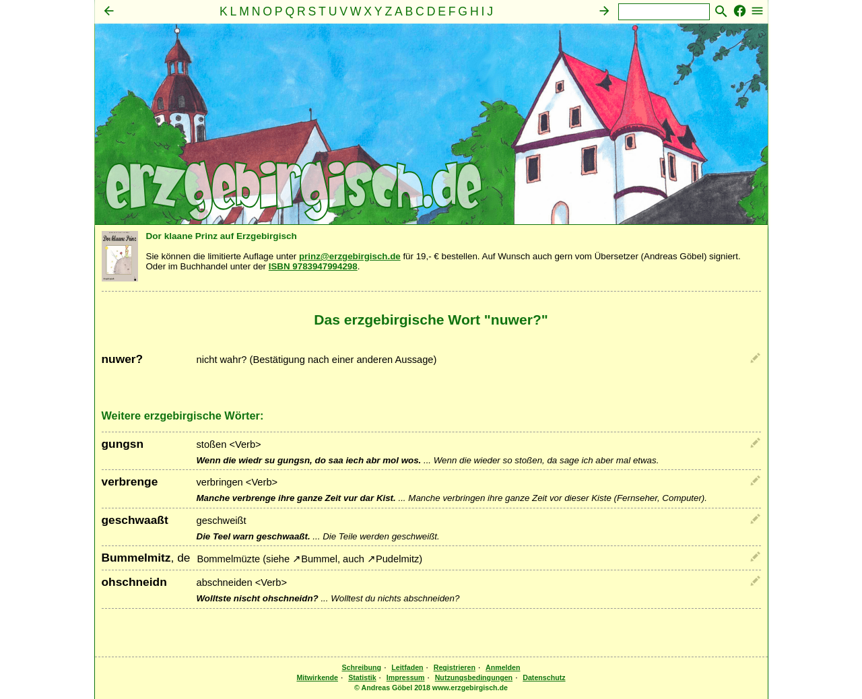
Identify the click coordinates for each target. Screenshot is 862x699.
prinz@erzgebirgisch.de (350, 256)
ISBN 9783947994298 (313, 266)
